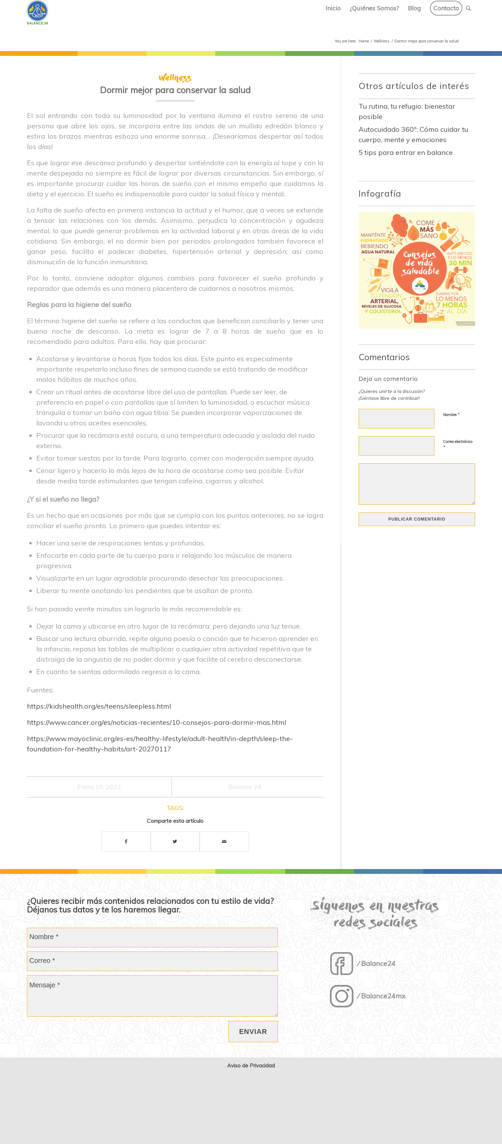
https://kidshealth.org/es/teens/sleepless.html (99, 706)
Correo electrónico (457, 444)
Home (364, 41)
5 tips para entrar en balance (406, 152)
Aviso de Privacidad (251, 1065)
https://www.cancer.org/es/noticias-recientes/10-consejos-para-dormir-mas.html (156, 722)
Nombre (451, 414)
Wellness (382, 41)
